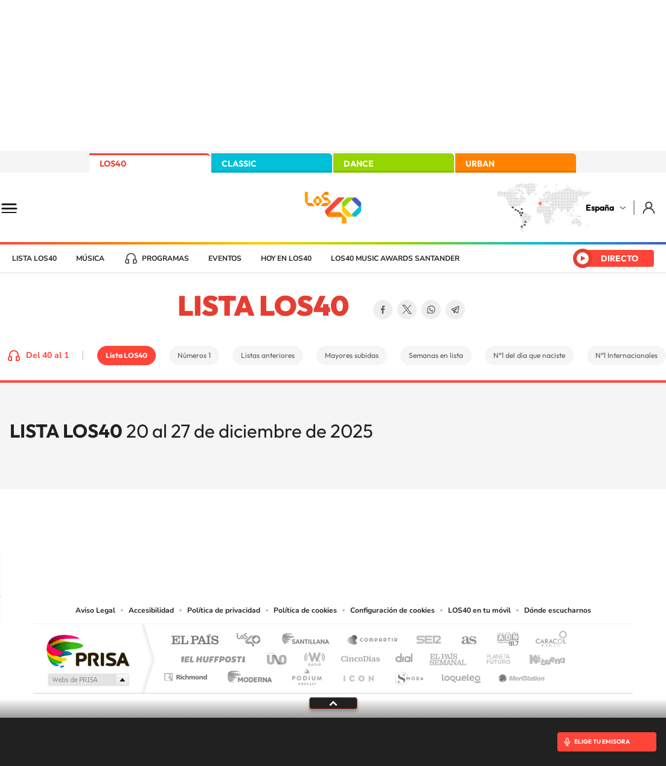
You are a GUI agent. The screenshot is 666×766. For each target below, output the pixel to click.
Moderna (246, 673)
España (600, 207)
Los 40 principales (252, 640)
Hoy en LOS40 (286, 258)
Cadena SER (425, 640)
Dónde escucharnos (557, 610)
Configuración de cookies (392, 610)
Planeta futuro (493, 655)
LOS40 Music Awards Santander (395, 258)
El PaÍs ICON (358, 673)
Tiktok (285, 529)
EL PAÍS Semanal (449, 655)
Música (90, 258)
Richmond (187, 673)
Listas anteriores (268, 355)
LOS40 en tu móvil (479, 610)
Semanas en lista (436, 355)
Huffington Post (210, 655)
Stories (405, 529)
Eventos (225, 258)
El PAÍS (194, 640)
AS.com (463, 640)
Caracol (548, 640)
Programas (165, 258)
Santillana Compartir (373, 640)
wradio (312, 655)
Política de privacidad (223, 610)
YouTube (309, 529)
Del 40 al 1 (47, 355)
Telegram (455, 309)
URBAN (480, 163)
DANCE (359, 163)
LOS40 (113, 163)
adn (503, 640)
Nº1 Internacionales (626, 355)
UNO (277, 655)
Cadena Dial (404, 655)
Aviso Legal (95, 610)
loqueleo (462, 673)
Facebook (382, 309)
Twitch (381, 529)
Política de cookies (305, 610)
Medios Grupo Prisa (87, 679)
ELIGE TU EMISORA (602, 741)
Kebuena (537, 655)
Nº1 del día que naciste (529, 355)
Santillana (309, 640)
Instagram (261, 529)
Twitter (407, 309)
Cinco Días (358, 655)
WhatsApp (431, 309)
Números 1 (194, 355)
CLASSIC (239, 163)
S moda (408, 673)
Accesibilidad (151, 610)
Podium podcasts (306, 673)
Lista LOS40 (34, 258)
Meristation (520, 673)
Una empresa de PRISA (87, 650)
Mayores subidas (352, 355)
